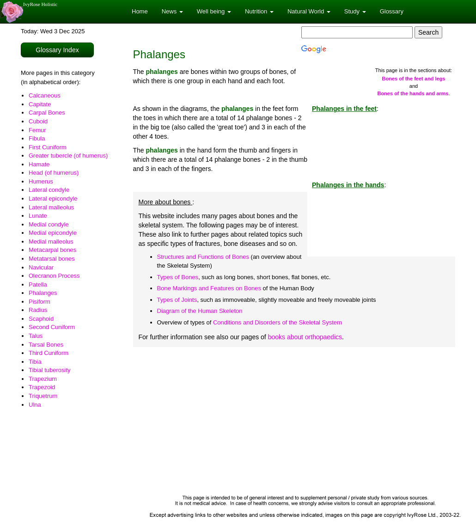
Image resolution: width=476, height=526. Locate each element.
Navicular (41, 267)
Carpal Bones (47, 112)
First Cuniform (48, 147)
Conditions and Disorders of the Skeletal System (277, 322)
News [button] (172, 11)
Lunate (38, 215)
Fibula (37, 138)
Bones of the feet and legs (413, 78)
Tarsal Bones (46, 344)
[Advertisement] (294, 421)
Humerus (41, 181)
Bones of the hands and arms (412, 93)
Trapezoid (42, 387)
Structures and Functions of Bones (203, 256)
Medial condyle (49, 224)
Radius (38, 309)
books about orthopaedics (305, 337)
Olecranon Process (54, 275)
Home (140, 11)
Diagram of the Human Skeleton (200, 310)
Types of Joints (177, 299)
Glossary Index (57, 50)
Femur (37, 130)
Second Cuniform (52, 327)
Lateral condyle (49, 189)
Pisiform (39, 301)
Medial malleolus (51, 241)
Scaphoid (41, 318)
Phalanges (43, 292)
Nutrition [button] (259, 11)
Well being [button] (214, 11)
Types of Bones (178, 277)
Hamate (39, 164)
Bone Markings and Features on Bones (209, 288)
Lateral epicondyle (53, 198)
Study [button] (355, 11)
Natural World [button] (308, 11)
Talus (36, 335)
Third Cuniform (48, 352)
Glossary (391, 11)
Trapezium (43, 378)
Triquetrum (43, 395)
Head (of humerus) (54, 172)
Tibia (35, 361)
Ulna (35, 404)
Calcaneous (45, 95)
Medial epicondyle (53, 232)
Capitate (40, 104)
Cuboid (38, 121)
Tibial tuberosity (50, 370)
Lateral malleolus (51, 207)
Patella (38, 284)
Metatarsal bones (52, 258)
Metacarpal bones (52, 249)
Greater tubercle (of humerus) (68, 155)
